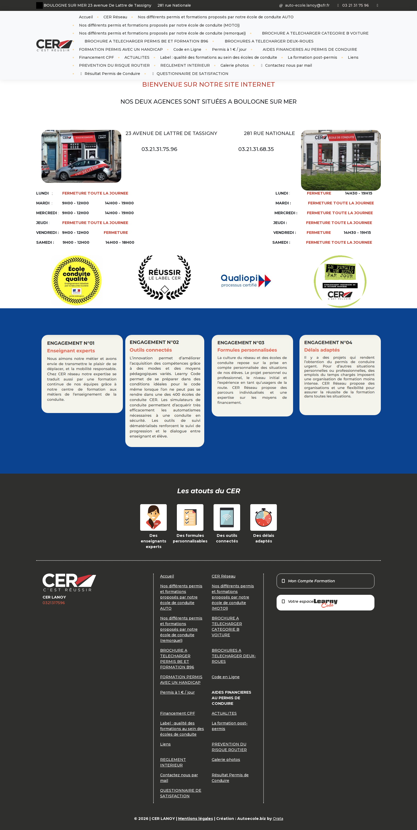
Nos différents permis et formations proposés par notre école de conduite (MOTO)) (159, 25)
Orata (278, 818)
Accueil (86, 17)
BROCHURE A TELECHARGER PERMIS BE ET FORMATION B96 (146, 41)
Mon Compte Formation (308, 581)
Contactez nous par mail (286, 65)
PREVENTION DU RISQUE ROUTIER (114, 65)
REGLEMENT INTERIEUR (185, 65)
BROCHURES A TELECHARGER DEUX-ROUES (269, 41)
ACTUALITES (136, 57)
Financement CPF (96, 57)
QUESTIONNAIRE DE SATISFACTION (189, 73)
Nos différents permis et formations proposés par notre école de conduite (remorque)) (162, 33)
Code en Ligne (187, 49)
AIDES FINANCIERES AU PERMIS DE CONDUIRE (309, 49)
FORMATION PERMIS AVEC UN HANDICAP (121, 49)
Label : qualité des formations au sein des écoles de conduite (218, 57)
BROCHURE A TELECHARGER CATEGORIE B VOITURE (315, 33)
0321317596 (54, 602)
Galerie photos (234, 65)
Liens (353, 57)
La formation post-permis (312, 57)
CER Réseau (115, 17)
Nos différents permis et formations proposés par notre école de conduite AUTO (216, 17)
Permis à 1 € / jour (229, 49)
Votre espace (309, 603)
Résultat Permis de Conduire (109, 73)
